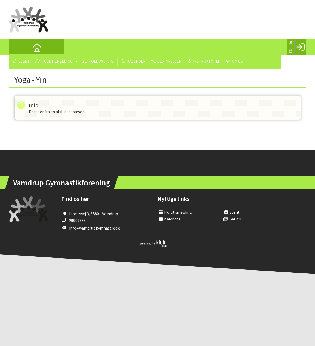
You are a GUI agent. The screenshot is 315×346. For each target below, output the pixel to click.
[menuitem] (17, 47)
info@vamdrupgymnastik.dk (94, 228)
